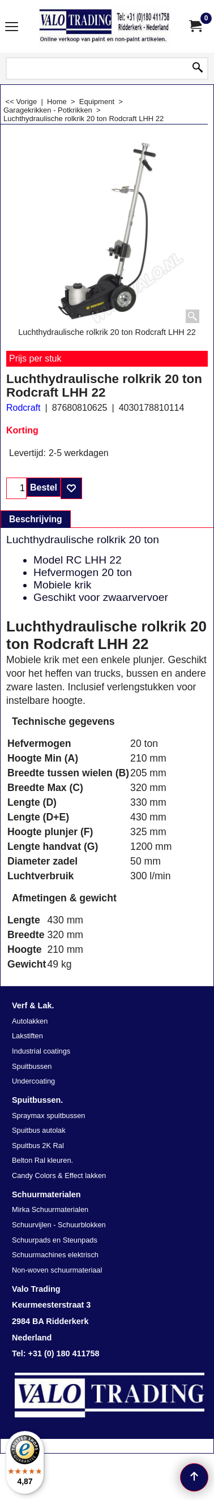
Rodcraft (23, 407)
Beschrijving (35, 519)
